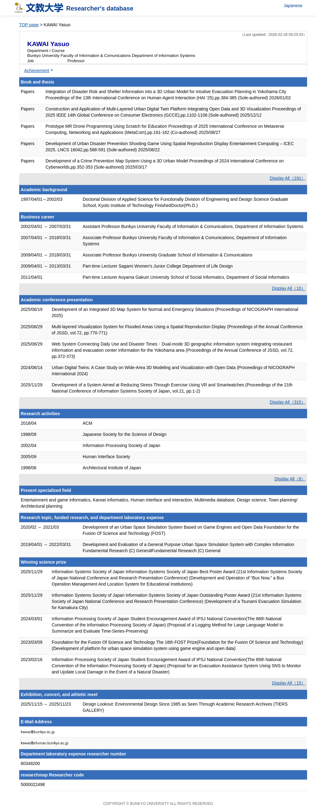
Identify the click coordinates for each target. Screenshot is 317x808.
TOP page (29, 24)
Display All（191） (288, 178)
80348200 (30, 763)
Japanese (293, 5)
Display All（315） (288, 402)
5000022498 (33, 784)
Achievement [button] (36, 70)
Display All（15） (289, 683)
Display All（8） (290, 478)
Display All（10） (289, 288)
